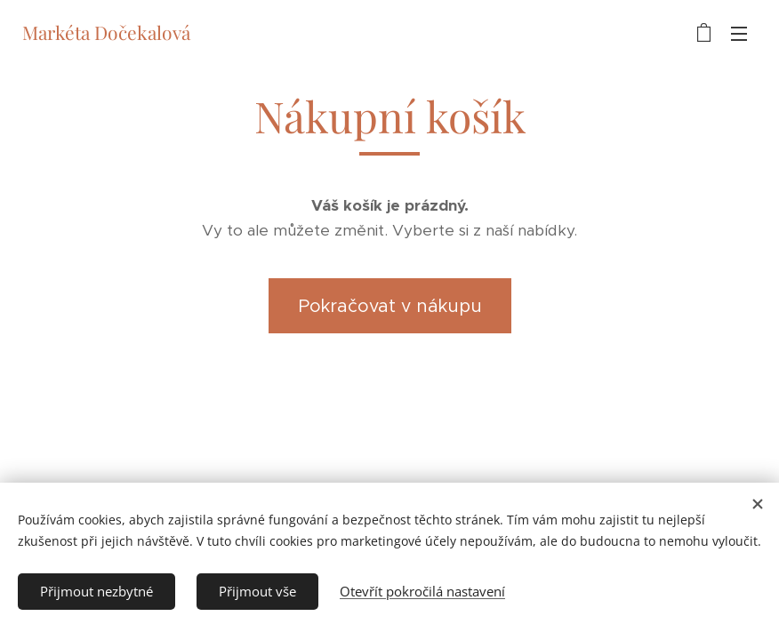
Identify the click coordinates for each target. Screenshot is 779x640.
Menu (739, 34)
